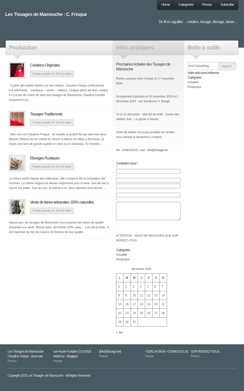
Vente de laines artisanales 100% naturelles (62, 202)
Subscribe (227, 4)
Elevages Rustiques (44, 158)
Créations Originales (45, 65)
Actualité (121, 258)
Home (165, 4)
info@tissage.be (157, 150)
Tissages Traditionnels (46, 114)
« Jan (119, 336)
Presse (207, 4)
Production (123, 263)
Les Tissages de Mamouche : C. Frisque (46, 14)
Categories (185, 4)
